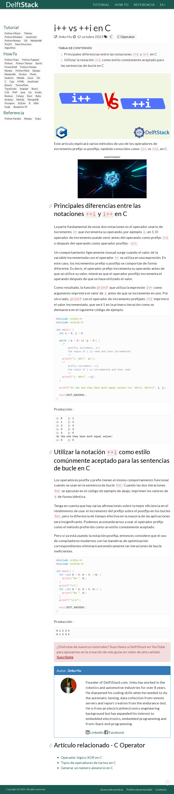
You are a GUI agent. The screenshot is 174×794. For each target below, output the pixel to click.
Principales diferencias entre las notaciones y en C (110, 54)
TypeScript (11, 88)
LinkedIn (95, 732)
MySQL (20, 99)
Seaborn (9, 77)
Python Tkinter (24, 63)
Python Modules (13, 36)
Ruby (38, 95)
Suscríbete (65, 657)
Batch (39, 63)
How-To (122, 4)
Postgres (10, 103)
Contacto (161, 789)
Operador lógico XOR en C (81, 757)
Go (30, 92)
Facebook (114, 732)
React (35, 88)
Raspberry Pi (20, 106)
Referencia (144, 4)
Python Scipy (12, 59)
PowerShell (11, 66)
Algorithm (10, 47)
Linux (30, 77)
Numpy (8, 70)
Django (36, 70)
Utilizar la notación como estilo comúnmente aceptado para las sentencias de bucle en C (112, 460)
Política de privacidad (139, 789)
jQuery (8, 85)
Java (23, 92)
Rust (29, 95)
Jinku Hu (65, 37)
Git (25, 40)
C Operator (126, 37)
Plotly (33, 74)
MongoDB (33, 99)
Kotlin (38, 92)
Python (9, 63)
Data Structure (23, 44)
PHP (14, 92)
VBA (36, 103)
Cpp (12, 81)
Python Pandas (28, 66)
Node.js (9, 95)
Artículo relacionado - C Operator (99, 745)
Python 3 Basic (13, 33)
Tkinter (28, 33)
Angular (24, 88)
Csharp (20, 95)
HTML (20, 81)
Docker (23, 74)
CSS (7, 92)
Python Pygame (30, 59)
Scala (7, 106)
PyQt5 (8, 44)
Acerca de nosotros (111, 789)
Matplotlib (36, 40)
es (162, 4)
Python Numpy (13, 40)
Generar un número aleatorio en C (87, 768)
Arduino (9, 99)
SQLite (21, 103)
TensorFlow (21, 85)
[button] (112, 178)
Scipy (38, 118)
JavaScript (31, 36)
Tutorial (101, 4)
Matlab (20, 77)
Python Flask (22, 70)
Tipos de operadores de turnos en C (88, 762)
